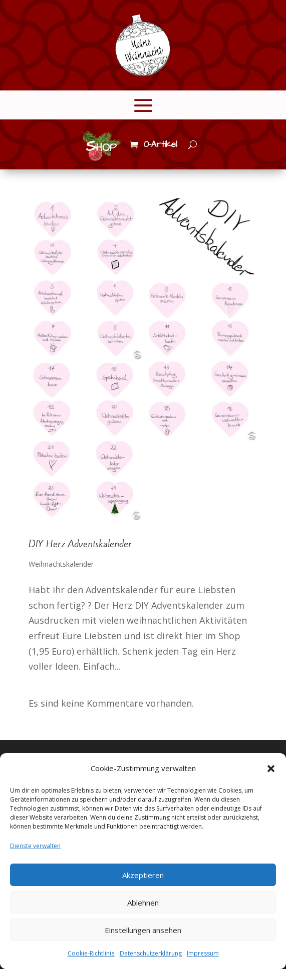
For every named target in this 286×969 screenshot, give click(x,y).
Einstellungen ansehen (143, 930)
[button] (271, 769)
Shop (101, 146)
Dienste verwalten (35, 846)
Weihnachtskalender (61, 564)
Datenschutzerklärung (151, 953)
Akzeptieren (143, 875)
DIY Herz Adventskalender (80, 543)
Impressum (203, 953)
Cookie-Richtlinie (91, 953)
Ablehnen (143, 903)
